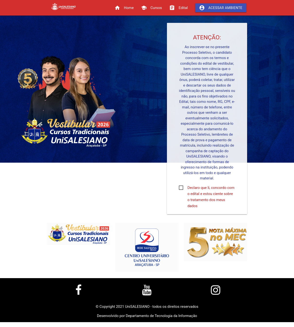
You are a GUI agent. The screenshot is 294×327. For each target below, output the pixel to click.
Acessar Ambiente (220, 7)
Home (124, 8)
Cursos (151, 8)
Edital (178, 8)
